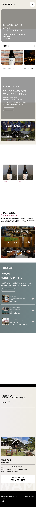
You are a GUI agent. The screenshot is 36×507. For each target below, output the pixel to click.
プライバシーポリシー (30, 496)
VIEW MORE (8, 290)
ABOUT (8, 109)
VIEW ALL (26, 126)
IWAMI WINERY (8, 4)
